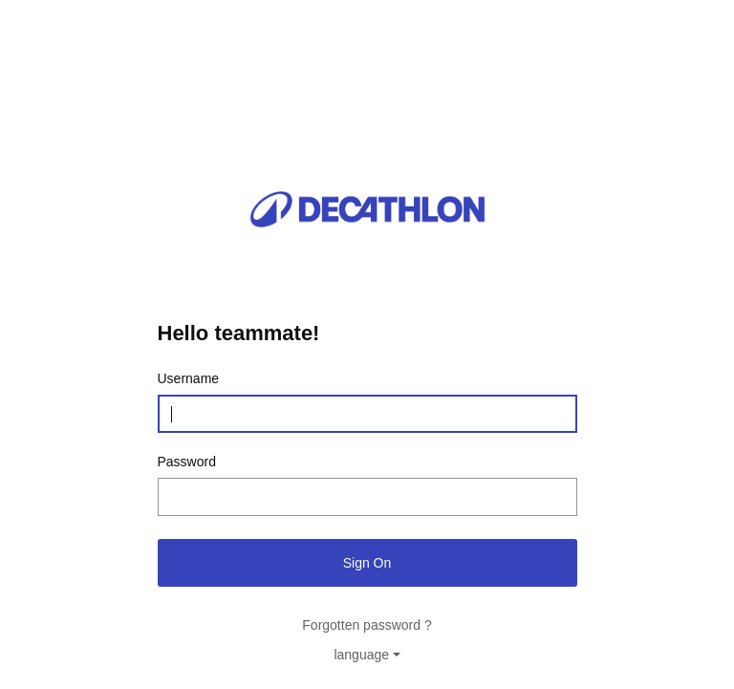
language (361, 654)
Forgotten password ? (366, 625)
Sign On (367, 563)
